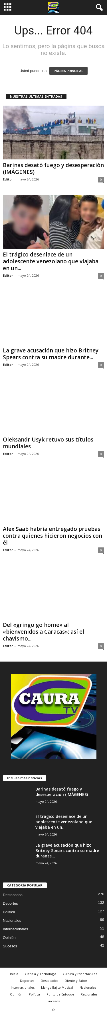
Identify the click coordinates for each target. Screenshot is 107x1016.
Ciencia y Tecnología (40, 974)
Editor (8, 179)
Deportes (10, 903)
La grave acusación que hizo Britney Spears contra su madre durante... (50, 354)
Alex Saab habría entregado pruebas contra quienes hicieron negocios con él (52, 535)
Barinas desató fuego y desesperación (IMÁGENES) (53, 168)
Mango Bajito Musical (57, 987)
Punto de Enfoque (60, 994)
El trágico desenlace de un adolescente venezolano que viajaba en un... (50, 261)
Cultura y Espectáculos (80, 974)
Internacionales (15, 929)
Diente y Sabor (76, 980)
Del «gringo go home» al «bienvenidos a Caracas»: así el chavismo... (43, 631)
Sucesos (10, 946)
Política (9, 912)
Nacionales (12, 920)
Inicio (14, 974)
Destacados (13, 895)
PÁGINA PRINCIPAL (68, 71)
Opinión (9, 937)
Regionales (89, 994)
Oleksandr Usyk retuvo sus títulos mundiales (48, 443)
